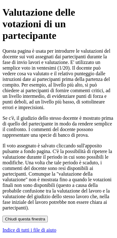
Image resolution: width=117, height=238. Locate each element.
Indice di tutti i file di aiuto (29, 230)
